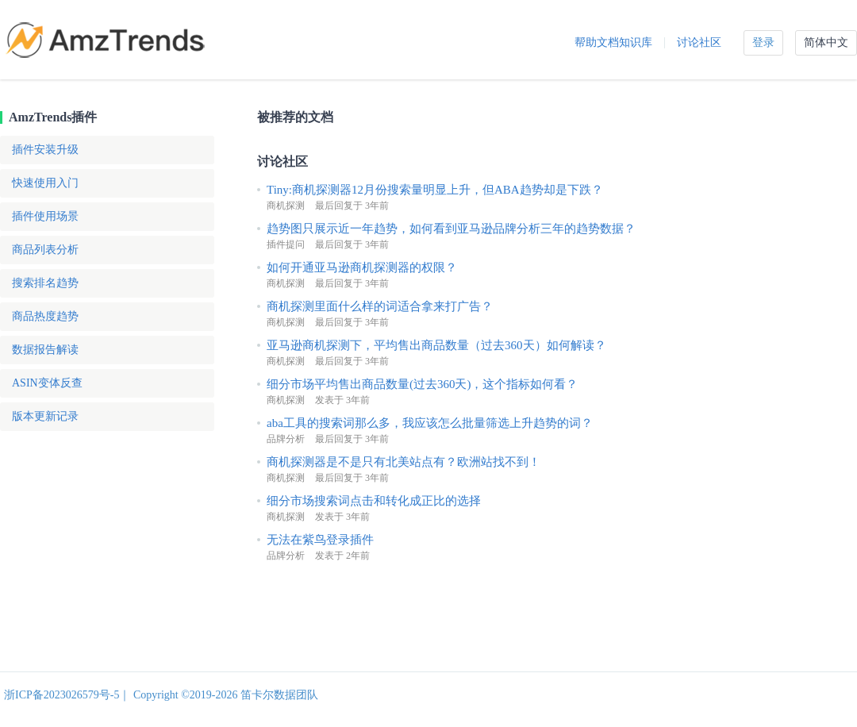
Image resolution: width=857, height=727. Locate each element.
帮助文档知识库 (613, 42)
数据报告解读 (45, 350)
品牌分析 (286, 438)
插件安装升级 (45, 150)
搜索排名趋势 (45, 283)
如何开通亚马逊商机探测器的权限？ (362, 267)
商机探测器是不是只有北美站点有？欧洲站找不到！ (403, 462)
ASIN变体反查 (47, 383)
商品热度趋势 (45, 316)
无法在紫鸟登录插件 (320, 539)
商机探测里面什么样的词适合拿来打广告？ (380, 306)
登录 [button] (763, 42)
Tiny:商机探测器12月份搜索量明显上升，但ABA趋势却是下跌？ (435, 189)
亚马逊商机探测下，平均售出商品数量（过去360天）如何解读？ (436, 345)
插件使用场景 (45, 216)
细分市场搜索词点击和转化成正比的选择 (374, 500)
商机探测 (286, 205)
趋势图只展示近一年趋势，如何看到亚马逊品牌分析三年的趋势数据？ (451, 228)
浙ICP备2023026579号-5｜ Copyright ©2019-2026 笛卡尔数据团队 (161, 695)
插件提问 (286, 244)
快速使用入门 (45, 183)
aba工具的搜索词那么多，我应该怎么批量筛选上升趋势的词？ (430, 423)
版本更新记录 (45, 416)
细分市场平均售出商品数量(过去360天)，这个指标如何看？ (422, 384)
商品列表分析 (45, 250)
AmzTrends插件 (53, 117)
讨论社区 (699, 42)
